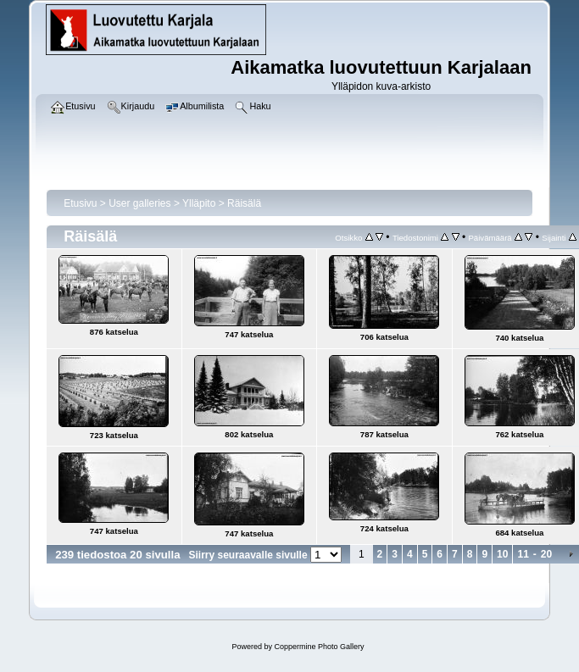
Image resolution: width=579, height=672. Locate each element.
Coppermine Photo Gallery (319, 646)
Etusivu (80, 203)
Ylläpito (198, 203)
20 (546, 554)
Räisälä (244, 203)
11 (522, 554)
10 (502, 554)
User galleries (139, 203)
